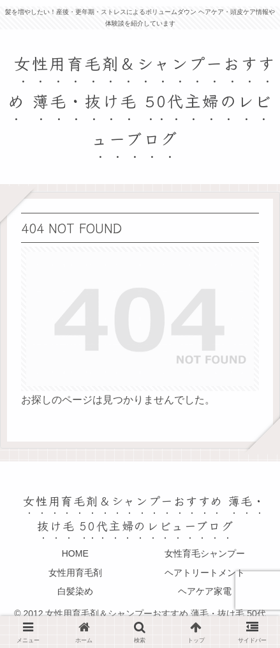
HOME (75, 553)
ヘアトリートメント (205, 572)
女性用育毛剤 (75, 572)
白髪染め (75, 591)
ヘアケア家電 (205, 591)
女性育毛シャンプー (205, 553)
